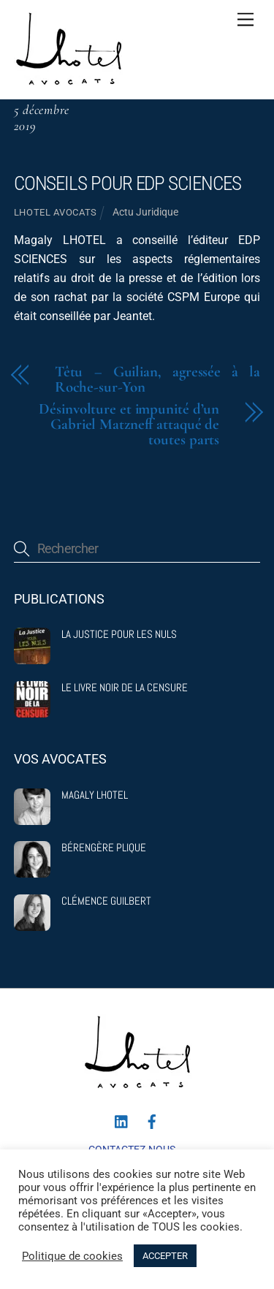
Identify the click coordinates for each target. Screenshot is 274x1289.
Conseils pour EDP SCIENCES (127, 183)
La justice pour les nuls (119, 634)
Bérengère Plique (103, 847)
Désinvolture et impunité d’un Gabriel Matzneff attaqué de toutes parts (129, 424)
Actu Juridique (145, 212)
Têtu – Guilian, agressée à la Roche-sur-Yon (158, 380)
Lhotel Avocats (55, 212)
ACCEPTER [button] (165, 1255)
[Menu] (245, 20)
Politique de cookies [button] (72, 1256)
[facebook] (152, 1120)
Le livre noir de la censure (124, 687)
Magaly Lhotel (94, 795)
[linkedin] (122, 1120)
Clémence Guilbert (106, 901)
